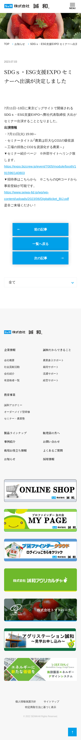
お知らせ (19, 44)
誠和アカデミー (13, 405)
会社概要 (9, 360)
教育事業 (9, 395)
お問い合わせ (51, 442)
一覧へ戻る (40, 244)
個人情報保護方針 (25, 701)
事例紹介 (9, 442)
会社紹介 (9, 373)
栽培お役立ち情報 (15, 450)
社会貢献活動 (12, 366)
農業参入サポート (53, 360)
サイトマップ (51, 701)
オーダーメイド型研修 (17, 411)
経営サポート (51, 380)
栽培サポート (51, 366)
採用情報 (48, 459)
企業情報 (9, 350)
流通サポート (51, 373)
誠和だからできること (57, 350)
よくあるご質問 (53, 450)
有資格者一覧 (12, 380)
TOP (6, 44)
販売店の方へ (51, 433)
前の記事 (40, 229)
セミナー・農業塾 (14, 418)
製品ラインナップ (15, 433)
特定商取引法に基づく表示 (40, 707)
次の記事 (40, 258)
